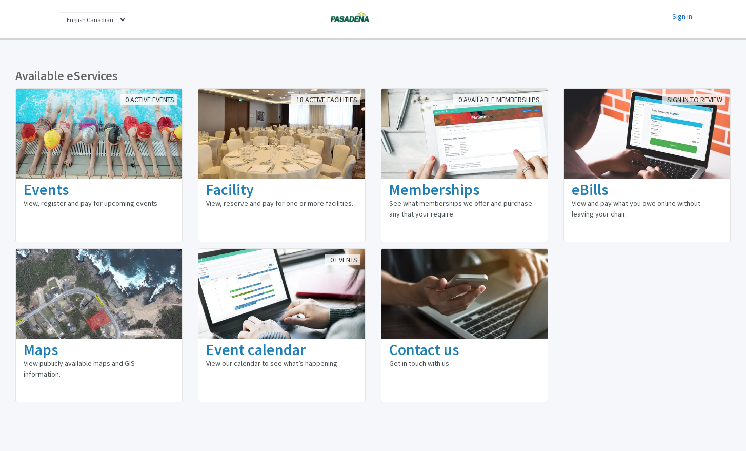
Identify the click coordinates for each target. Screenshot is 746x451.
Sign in (682, 16)
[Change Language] (93, 19)
